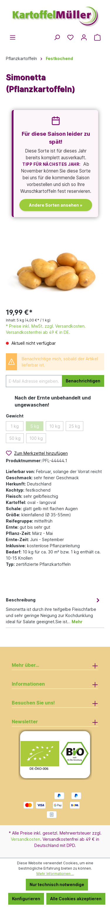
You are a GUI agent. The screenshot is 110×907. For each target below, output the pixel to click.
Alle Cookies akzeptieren (75, 898)
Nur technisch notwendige (57, 884)
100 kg (36, 438)
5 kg (34, 426)
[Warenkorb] (97, 37)
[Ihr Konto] (84, 37)
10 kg (54, 426)
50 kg (15, 438)
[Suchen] (57, 37)
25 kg (74, 426)
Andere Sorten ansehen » (55, 205)
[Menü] (12, 37)
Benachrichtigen (83, 380)
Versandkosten (25, 839)
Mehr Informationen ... (55, 873)
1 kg (15, 426)
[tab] (53, 610)
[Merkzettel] (70, 37)
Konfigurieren (26, 898)
